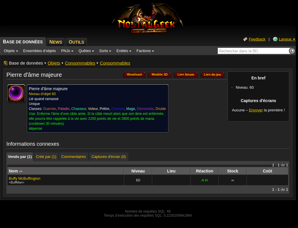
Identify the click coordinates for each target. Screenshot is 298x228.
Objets (54, 62)
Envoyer (256, 110)
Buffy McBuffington (24, 178)
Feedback (257, 39)
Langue (287, 39)
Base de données (26, 62)
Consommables (80, 62)
